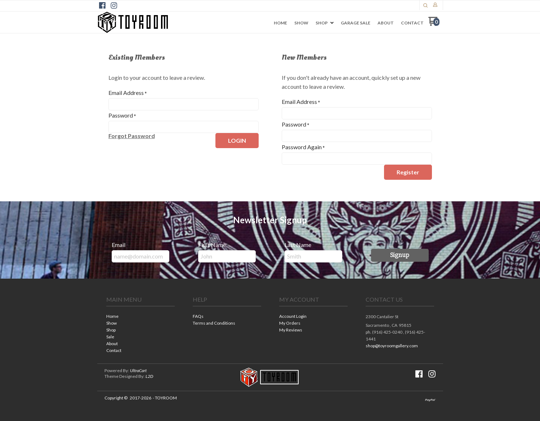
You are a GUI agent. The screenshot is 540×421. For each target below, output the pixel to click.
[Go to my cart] (433, 24)
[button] (425, 5)
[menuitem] (280, 23)
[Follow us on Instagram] (114, 5)
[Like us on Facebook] (102, 5)
